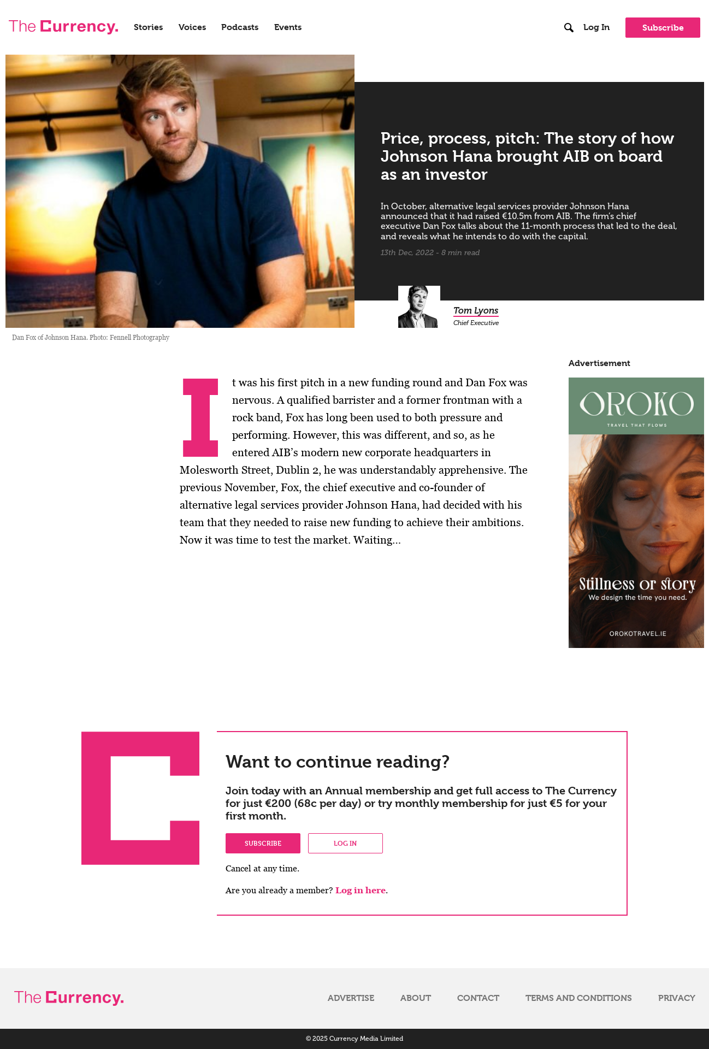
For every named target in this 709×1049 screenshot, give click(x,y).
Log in (345, 843)
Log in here (360, 890)
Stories (148, 27)
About (415, 998)
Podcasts (239, 27)
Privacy (676, 998)
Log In (596, 27)
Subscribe (663, 27)
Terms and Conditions (578, 998)
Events (288, 27)
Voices (192, 27)
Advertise (351, 998)
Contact (478, 998)
